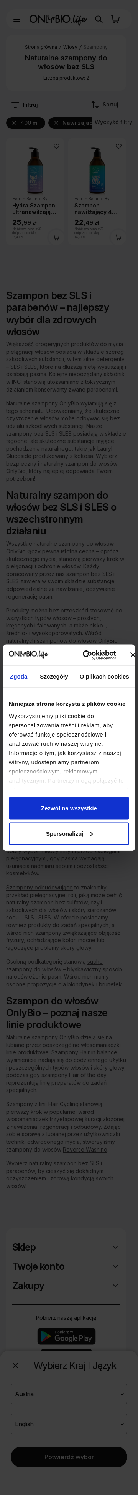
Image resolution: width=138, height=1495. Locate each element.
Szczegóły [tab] (54, 676)
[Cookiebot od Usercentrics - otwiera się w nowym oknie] (86, 655)
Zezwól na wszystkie (69, 808)
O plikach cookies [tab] (104, 676)
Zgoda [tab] (19, 676)
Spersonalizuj (69, 833)
